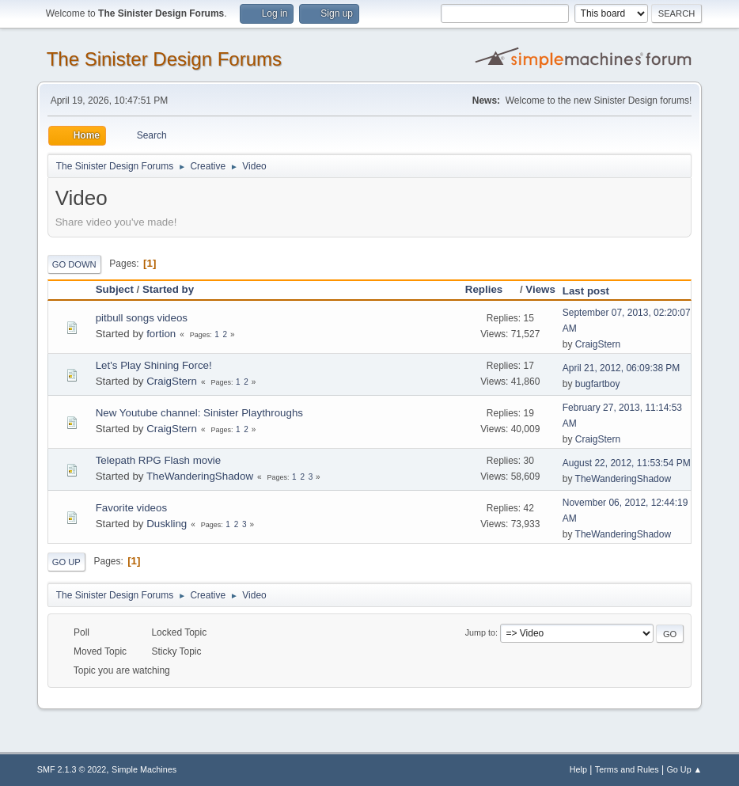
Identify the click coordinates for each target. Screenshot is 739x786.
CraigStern (597, 344)
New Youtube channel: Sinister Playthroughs (199, 413)
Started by (168, 289)
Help (578, 769)
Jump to (480, 632)
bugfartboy (597, 383)
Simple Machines (144, 769)
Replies (491, 289)
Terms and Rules (627, 769)
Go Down (74, 264)
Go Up (66, 562)
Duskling (166, 524)
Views (540, 289)
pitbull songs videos (142, 318)
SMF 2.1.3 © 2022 (72, 769)
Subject (115, 289)
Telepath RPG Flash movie (159, 460)
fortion (161, 334)
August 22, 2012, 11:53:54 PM (627, 463)
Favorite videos (131, 508)
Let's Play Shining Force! (154, 365)
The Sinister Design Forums (164, 59)
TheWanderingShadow (199, 476)
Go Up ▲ (684, 769)
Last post (586, 291)
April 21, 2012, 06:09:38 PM (621, 368)
